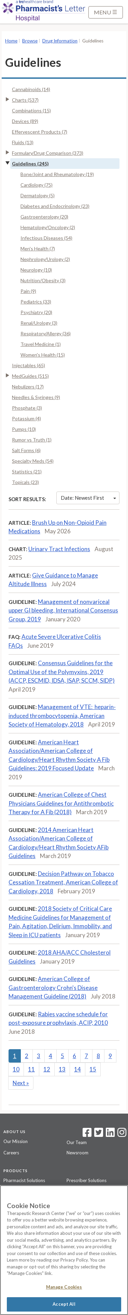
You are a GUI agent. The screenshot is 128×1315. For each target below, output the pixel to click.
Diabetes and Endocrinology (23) (54, 206)
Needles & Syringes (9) (36, 397)
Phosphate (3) (27, 408)
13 (62, 1069)
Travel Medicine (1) (40, 344)
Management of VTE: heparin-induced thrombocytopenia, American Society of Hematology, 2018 (62, 715)
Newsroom (77, 1152)
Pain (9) (28, 291)
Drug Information (59, 41)
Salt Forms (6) (26, 450)
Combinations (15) (31, 110)
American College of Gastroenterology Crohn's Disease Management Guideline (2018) (53, 987)
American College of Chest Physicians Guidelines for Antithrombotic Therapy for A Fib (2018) (61, 803)
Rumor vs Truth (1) (32, 440)
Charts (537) (25, 100)
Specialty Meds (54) (33, 461)
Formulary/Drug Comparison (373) (47, 153)
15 (92, 1069)
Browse (30, 41)
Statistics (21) (27, 471)
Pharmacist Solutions (24, 1180)
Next (21, 1083)
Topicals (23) (25, 482)
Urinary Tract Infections (59, 549)
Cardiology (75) (36, 185)
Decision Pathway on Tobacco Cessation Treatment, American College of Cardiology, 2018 (63, 882)
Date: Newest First (88, 498)
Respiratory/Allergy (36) (45, 333)
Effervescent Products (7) (39, 132)
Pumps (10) (24, 429)
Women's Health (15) (42, 355)
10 (16, 1069)
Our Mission (15, 1141)
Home (11, 41)
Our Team (77, 1142)
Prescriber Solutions (86, 1180)
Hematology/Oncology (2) (47, 227)
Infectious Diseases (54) (46, 238)
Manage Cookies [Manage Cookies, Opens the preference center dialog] (64, 1287)
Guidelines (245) (30, 163)
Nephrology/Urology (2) (45, 259)
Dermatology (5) (37, 195)
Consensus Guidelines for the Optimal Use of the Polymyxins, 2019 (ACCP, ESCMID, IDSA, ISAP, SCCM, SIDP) (62, 671)
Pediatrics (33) (35, 302)
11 (31, 1069)
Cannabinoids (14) (31, 89)
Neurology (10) (36, 270)
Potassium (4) (26, 418)
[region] (64, 1250)
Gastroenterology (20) (44, 217)
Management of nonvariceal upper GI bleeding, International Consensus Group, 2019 (63, 610)
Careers (11, 1152)
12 (46, 1069)
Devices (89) (25, 121)
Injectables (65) (28, 365)
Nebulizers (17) (28, 386)
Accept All (64, 1304)
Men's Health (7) (37, 248)
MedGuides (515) (30, 376)
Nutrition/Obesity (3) (43, 280)
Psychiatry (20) (36, 312)
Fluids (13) (22, 142)
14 (77, 1069)
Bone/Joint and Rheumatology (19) (57, 174)
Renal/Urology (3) (38, 323)
